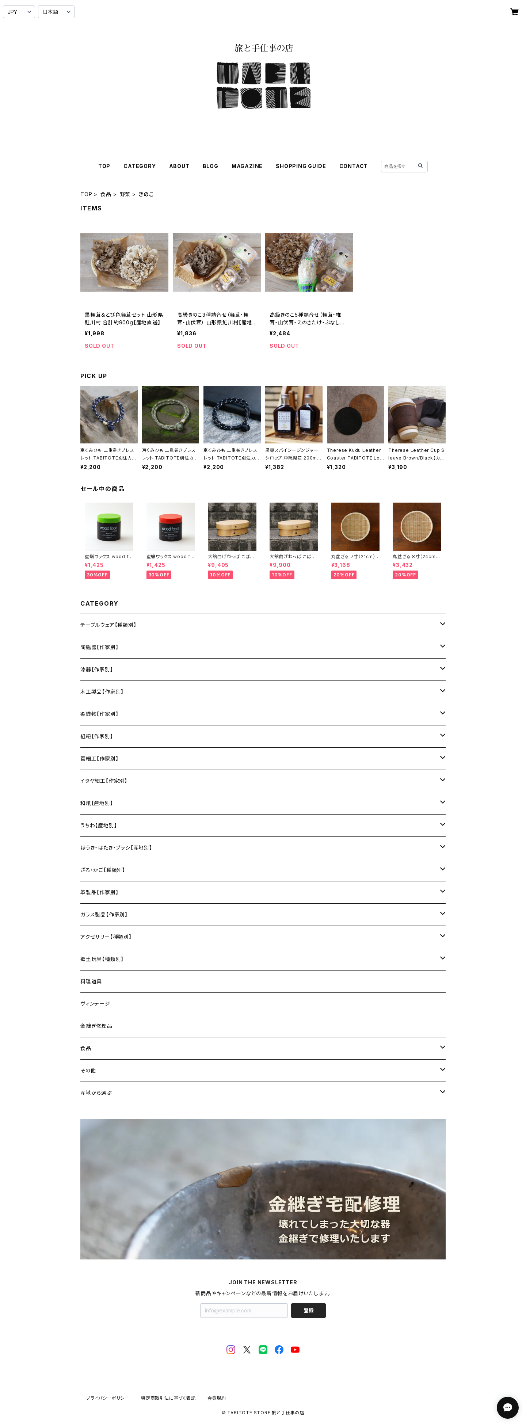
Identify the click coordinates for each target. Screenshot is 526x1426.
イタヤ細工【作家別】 (103, 781)
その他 (88, 1070)
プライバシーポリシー (107, 1398)
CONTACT (353, 166)
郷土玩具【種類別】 (102, 959)
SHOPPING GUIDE (301, 166)
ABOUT (179, 166)
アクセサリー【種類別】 (106, 937)
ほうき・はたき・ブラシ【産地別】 (116, 847)
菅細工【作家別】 (99, 758)
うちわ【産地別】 (98, 825)
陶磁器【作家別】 (99, 647)
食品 (105, 194)
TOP (104, 166)
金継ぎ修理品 (96, 1026)
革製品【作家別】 (99, 892)
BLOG (210, 166)
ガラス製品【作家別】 (104, 914)
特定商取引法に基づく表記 (168, 1398)
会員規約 (216, 1398)
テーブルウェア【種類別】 (108, 625)
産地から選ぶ (96, 1093)
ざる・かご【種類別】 (102, 870)
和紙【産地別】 (96, 803)
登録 (309, 1310)
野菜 (125, 194)
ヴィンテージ (95, 1003)
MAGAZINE (247, 166)
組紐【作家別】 (96, 736)
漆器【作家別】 (96, 669)
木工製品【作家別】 (102, 692)
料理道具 (91, 981)
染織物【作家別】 (99, 714)
